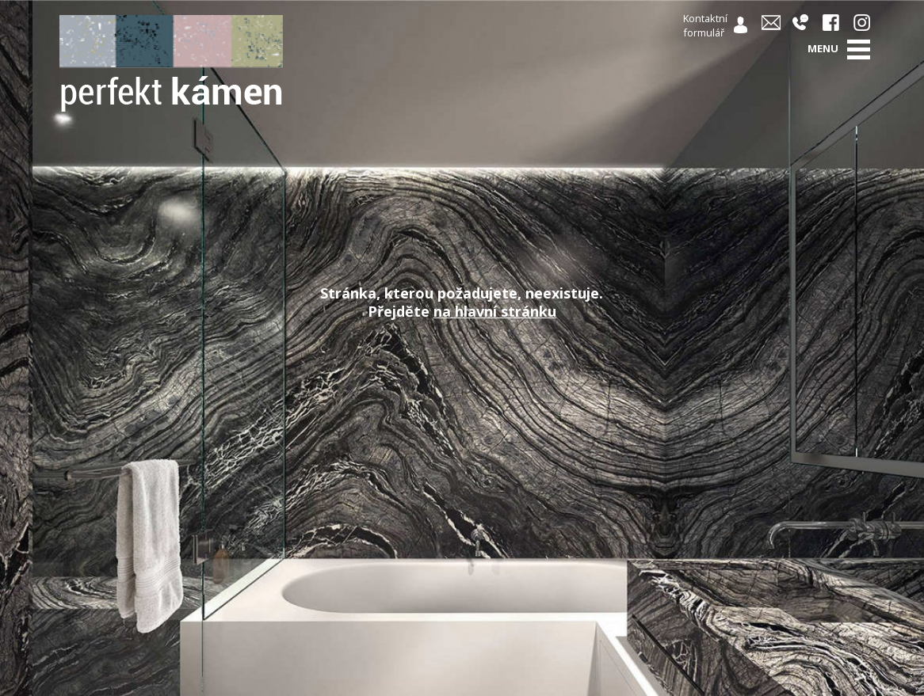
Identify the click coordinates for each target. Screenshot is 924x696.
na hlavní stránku (494, 311)
